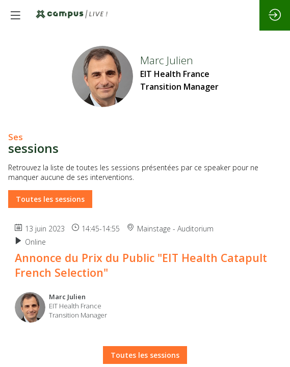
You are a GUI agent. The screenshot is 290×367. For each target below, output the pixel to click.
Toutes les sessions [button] (50, 199)
